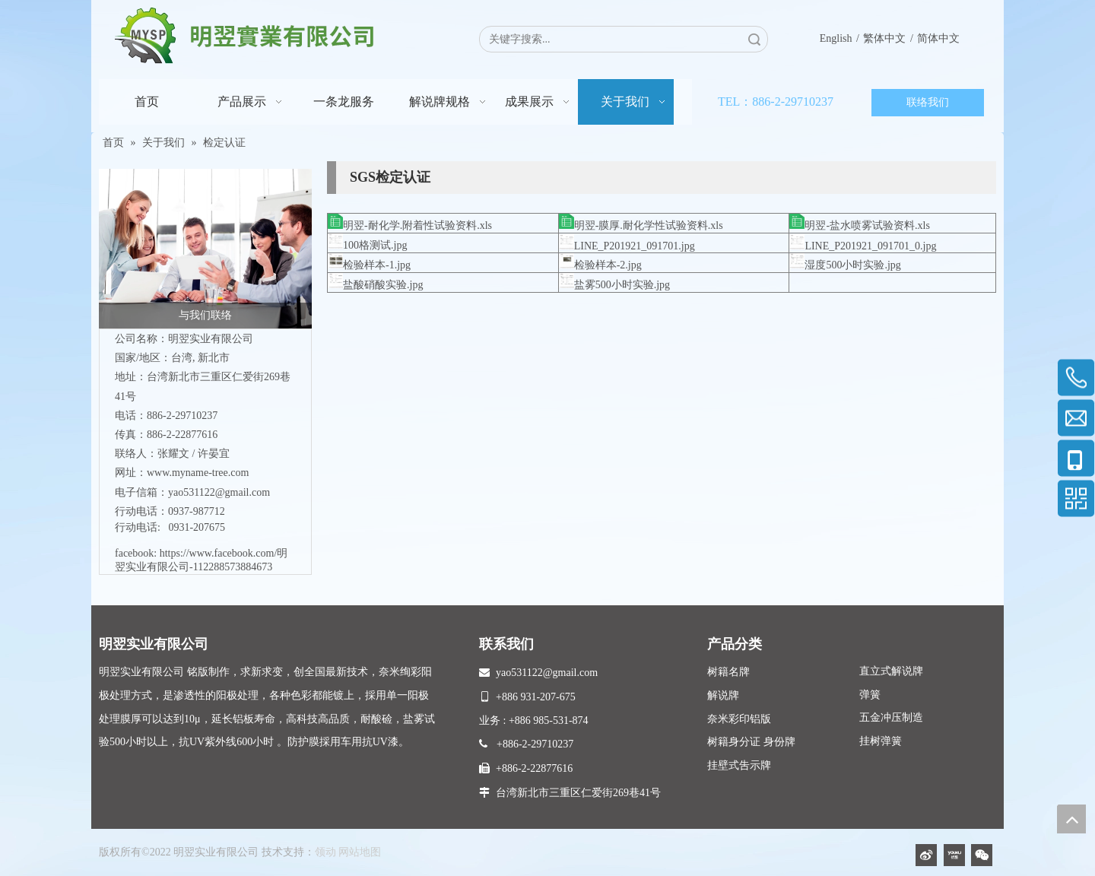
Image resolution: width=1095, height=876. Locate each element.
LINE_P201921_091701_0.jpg (870, 246)
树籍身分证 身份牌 (751, 741)
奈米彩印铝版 (739, 719)
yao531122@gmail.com (219, 492)
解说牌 (723, 695)
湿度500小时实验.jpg (852, 265)
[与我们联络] (205, 248)
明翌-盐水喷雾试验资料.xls (867, 225)
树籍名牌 (728, 672)
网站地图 (359, 852)
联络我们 (927, 102)
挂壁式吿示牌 (739, 765)
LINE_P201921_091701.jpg (634, 246)
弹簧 (870, 694)
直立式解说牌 (891, 671)
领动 (325, 852)
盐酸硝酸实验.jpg (383, 284)
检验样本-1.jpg (377, 265)
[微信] (981, 855)
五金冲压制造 (891, 717)
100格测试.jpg (375, 245)
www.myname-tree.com (198, 472)
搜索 (754, 39)
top (1071, 819)
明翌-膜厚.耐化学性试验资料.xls (648, 225)
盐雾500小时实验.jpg (622, 284)
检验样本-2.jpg (608, 265)
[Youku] (954, 855)
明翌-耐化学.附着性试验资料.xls (417, 225)
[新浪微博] (926, 855)
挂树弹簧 (880, 741)
